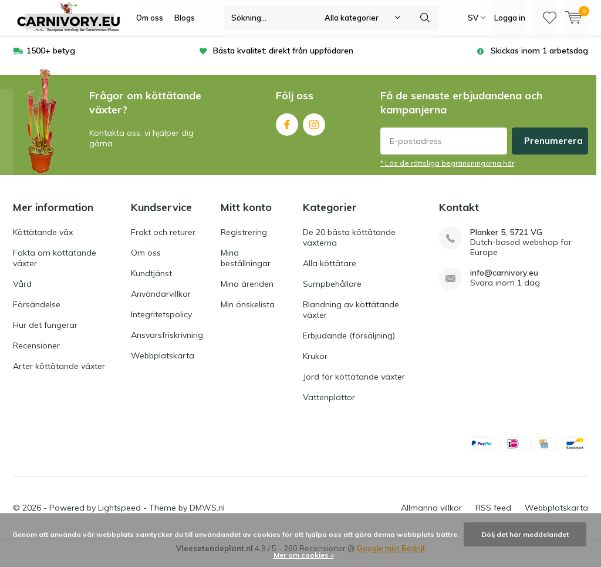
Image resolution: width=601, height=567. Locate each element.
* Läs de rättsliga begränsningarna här (447, 171)
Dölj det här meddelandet (525, 534)
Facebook (287, 130)
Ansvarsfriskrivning (167, 343)
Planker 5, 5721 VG (506, 241)
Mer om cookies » (304, 555)
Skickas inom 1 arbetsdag (539, 59)
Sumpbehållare (332, 292)
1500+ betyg (50, 59)
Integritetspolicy (161, 323)
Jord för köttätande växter (354, 385)
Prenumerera (553, 149)
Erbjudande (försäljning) (349, 344)
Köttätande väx (43, 241)
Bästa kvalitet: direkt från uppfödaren (283, 59)
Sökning (425, 17)
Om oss (149, 17)
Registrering (244, 241)
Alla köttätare (329, 272)
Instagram (314, 130)
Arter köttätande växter (59, 375)
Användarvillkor (161, 302)
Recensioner (36, 354)
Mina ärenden (247, 292)
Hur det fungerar (45, 333)
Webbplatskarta (162, 364)
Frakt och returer (163, 241)
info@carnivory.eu (504, 282)
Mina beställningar (246, 266)
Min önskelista (248, 313)
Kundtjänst (151, 282)
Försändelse (36, 313)
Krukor (315, 365)
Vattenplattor (329, 406)
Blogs (184, 17)
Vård (22, 292)
